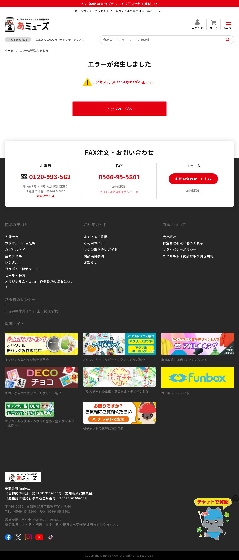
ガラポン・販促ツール (22, 268)
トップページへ (120, 108)
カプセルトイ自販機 (20, 243)
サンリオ (65, 39)
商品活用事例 (94, 256)
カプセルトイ (15, 249)
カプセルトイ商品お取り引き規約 (188, 256)
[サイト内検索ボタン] (228, 39)
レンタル (12, 262)
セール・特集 (15, 275)
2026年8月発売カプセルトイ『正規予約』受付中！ (119, 3)
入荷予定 (12, 236)
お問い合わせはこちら (190, 179)
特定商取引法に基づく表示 (183, 243)
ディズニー (80, 39)
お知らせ (90, 262)
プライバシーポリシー (179, 249)
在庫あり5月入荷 (46, 39)
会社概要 (169, 236)
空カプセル (13, 256)
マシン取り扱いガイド (101, 249)
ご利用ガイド (94, 243)
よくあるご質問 (96, 236)
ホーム (9, 50)
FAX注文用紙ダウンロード (121, 192)
